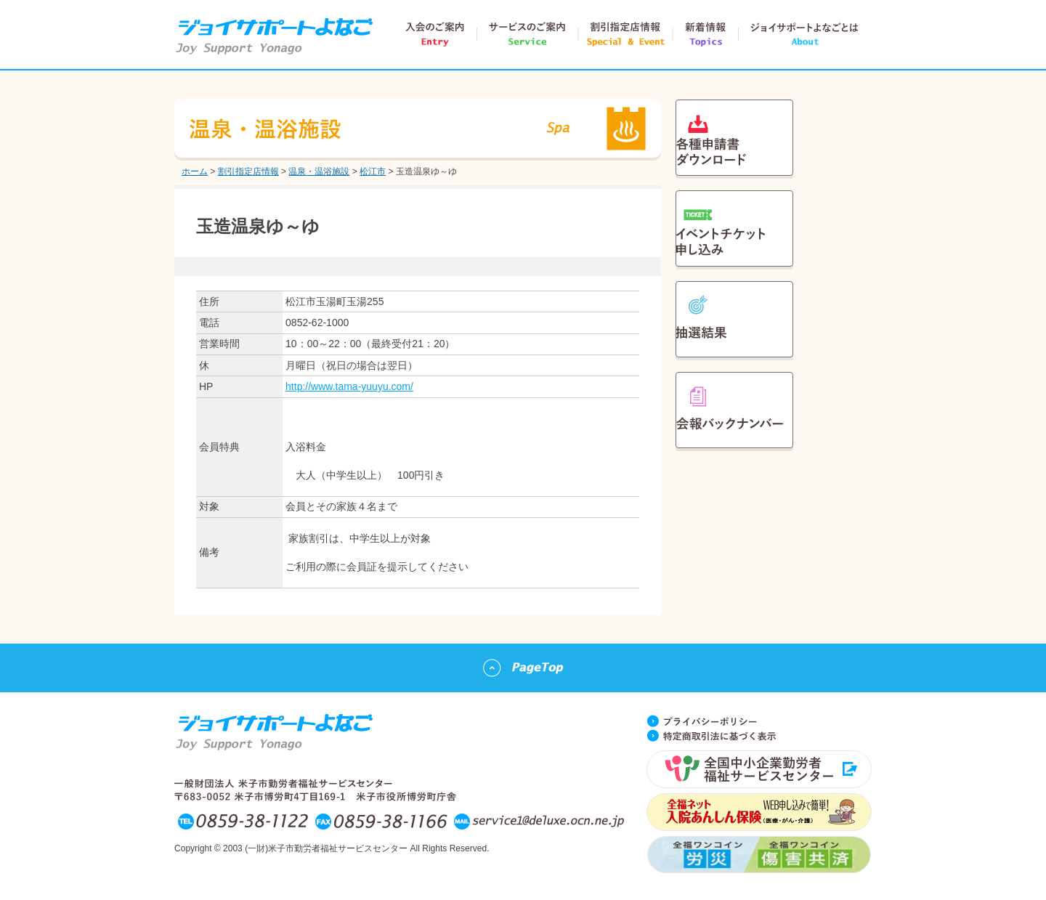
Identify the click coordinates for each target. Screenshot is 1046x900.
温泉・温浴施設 (318, 171)
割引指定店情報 (248, 171)
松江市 (373, 171)
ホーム (195, 171)
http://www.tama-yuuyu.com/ (349, 386)
